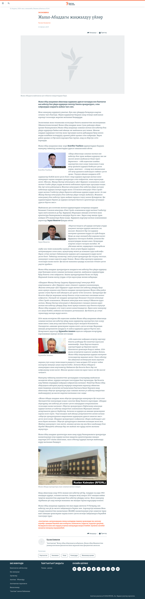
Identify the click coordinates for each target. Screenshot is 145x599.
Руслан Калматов (44, 23)
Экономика (43, 13)
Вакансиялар (14, 587)
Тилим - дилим (46, 568)
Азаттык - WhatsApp (17, 580)
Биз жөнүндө (14, 572)
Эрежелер (13, 576)
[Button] (91, 32)
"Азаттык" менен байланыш (20, 591)
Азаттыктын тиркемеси (18, 583)
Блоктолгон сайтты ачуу (18, 568)
